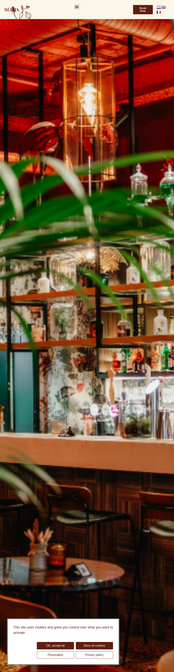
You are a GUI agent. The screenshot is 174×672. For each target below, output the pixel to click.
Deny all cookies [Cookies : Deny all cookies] (94, 645)
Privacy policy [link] (94, 654)
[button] (77, 7)
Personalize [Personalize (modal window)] (55, 654)
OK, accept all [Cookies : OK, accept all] (55, 645)
